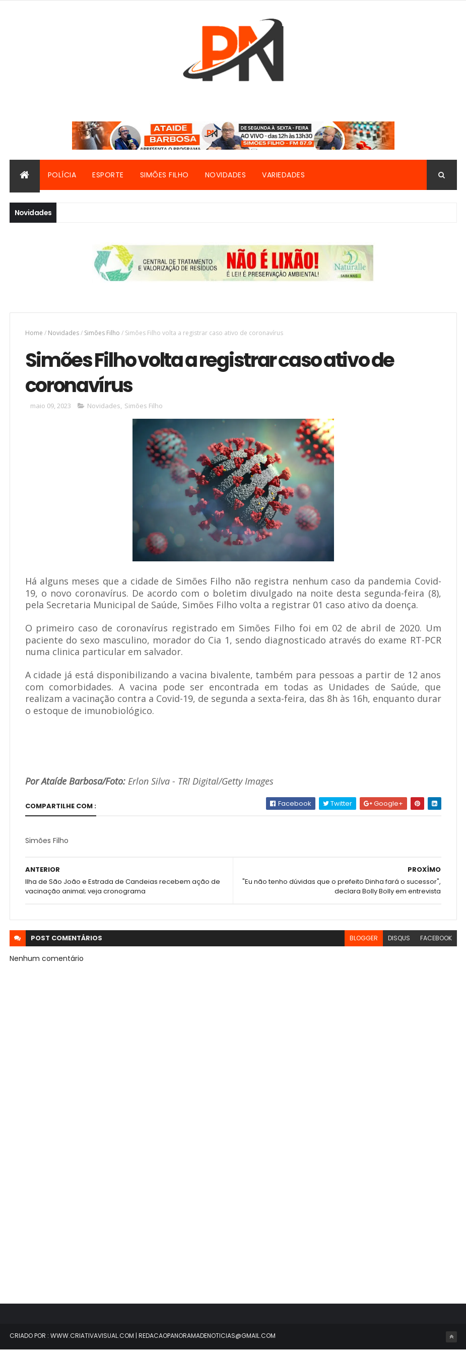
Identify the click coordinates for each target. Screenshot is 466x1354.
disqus (399, 942)
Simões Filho (164, 176)
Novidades (225, 176)
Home (34, 334)
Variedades (283, 176)
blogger (364, 942)
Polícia (62, 176)
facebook (436, 942)
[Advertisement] (233, 1209)
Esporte (108, 176)
